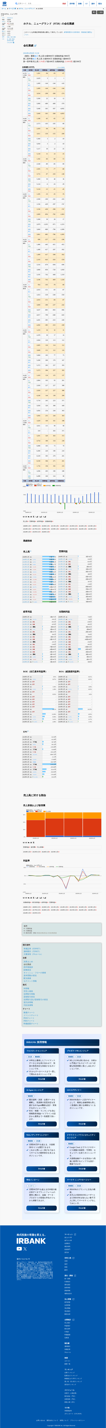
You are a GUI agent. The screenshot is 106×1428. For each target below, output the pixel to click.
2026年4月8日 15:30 (31, 53)
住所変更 (67, 1305)
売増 (65, 1261)
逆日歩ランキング (70, 1384)
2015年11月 (26, 574)
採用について (64, 1420)
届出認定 (67, 1284)
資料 (3, 36)
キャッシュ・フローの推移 (35, 973)
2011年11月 (26, 564)
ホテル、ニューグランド (27, 8)
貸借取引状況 (29, 997)
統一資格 (67, 1278)
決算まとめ (28, 962)
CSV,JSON (10, 42)
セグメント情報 (30, 981)
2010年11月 (26, 562)
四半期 (72, 4)
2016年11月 (26, 577)
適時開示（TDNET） (32, 951)
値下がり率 (68, 1240)
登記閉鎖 (67, 1308)
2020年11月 (26, 587)
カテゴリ (67, 1361)
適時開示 (67, 1346)
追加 (100, 12)
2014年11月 (26, 572)
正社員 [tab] (30, 1057)
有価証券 (67, 1349)
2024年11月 (26, 597)
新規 (65, 1267)
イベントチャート (31, 1015)
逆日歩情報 (28, 1002)
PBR (3, 26)
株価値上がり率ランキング (73, 1378)
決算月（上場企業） (71, 1393)
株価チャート (29, 1013)
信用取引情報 (29, 994)
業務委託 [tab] (37, 1057)
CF (86, 4)
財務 (80, 4)
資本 (93, 4)
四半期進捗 (28, 967)
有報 (8, 37)
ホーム (4, 8)
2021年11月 (26, 589)
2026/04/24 (10, 18)
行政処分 (67, 1281)
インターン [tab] (31, 1186)
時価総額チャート (31, 1024)
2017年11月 (26, 579)
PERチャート (29, 1018)
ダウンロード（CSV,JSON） (73, 1414)
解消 (65, 1270)
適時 (14, 37)
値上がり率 (68, 1237)
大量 (11, 37)
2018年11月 (26, 582)
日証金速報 (28, 1005)
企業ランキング (69, 1372)
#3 (28, 731)
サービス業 (12, 8)
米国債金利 (68, 1411)
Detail (41, 1079)
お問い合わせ (40, 1420)
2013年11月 (26, 569)
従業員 (66, 1337)
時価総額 (67, 1335)
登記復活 (67, 1311)
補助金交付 (68, 1293)
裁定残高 (67, 1246)
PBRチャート (29, 1021)
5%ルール (67, 1352)
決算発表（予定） (70, 1399)
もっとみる (60, 67)
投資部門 (67, 1249)
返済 (65, 1264)
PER (3, 21)
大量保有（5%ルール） (33, 954)
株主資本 (67, 1329)
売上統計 (67, 1323)
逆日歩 (66, 1252)
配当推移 (27, 978)
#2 (30, 551)
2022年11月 (26, 592)
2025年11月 (26, 599)
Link (3, 39)
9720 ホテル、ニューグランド (9, 14)
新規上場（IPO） (70, 1402)
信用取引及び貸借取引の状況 (36, 1000)
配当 (100, 4)
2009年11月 (26, 559)
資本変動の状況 (30, 975)
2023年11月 (26, 594)
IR (7, 39)
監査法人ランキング (71, 1375)
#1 (39, 69)
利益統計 (67, 1326)
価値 (12, 40)
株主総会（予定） (70, 1396)
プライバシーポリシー (77, 1420)
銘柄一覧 (67, 1364)
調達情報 (67, 1290)
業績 (13, 39)
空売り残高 (28, 991)
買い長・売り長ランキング (73, 1381)
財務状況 (27, 970)
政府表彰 (67, 1287)
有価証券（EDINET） (33, 949)
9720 (3, 17)
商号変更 (67, 1302)
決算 (10, 39)
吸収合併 (67, 1314)
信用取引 (67, 1243)
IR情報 (26, 988)
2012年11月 (26, 567)
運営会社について (52, 1420)
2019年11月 (26, 584)
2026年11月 (26, 602)
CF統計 (66, 1332)
